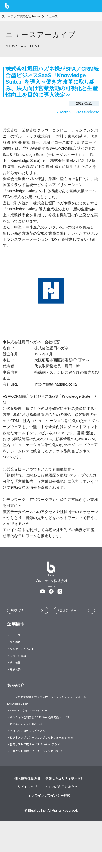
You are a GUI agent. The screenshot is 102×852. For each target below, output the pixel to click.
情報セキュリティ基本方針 (64, 809)
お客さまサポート (71, 611)
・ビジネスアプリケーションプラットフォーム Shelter (47, 763)
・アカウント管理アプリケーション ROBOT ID (41, 781)
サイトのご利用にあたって (61, 818)
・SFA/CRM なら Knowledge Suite (33, 728)
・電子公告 (15, 682)
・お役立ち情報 (18, 664)
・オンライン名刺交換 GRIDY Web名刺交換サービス (45, 737)
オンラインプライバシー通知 (49, 826)
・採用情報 (15, 673)
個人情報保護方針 (27, 809)
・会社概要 (15, 647)
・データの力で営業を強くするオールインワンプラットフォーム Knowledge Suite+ (49, 715)
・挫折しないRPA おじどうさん (30, 755)
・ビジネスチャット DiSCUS (27, 746)
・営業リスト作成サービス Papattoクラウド (39, 772)
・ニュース (15, 638)
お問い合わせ (21, 611)
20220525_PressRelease (78, 112)
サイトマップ (27, 818)
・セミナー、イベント (23, 656)
